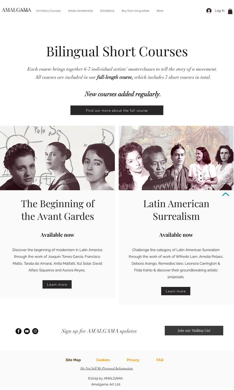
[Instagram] (35, 331)
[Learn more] (57, 284)
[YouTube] (27, 331)
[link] (230, 11)
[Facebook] (18, 331)
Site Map (73, 360)
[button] (48, 10)
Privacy (133, 360)
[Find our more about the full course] (116, 110)
